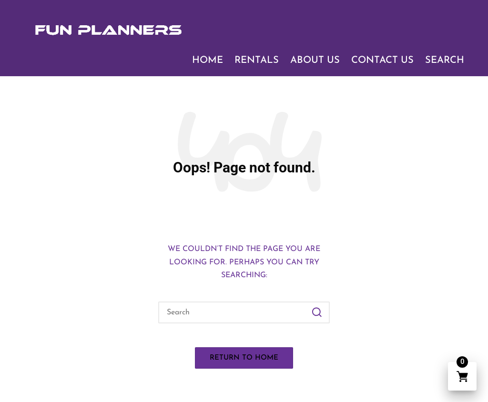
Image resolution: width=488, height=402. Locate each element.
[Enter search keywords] (244, 312)
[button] (317, 312)
